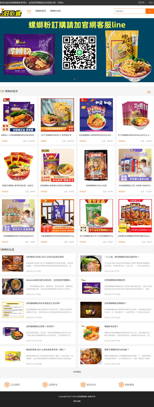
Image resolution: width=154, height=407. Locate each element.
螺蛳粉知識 (55, 11)
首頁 (29, 11)
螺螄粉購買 (41, 11)
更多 (149, 92)
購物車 (141, 2)
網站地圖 (77, 401)
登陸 (151, 3)
